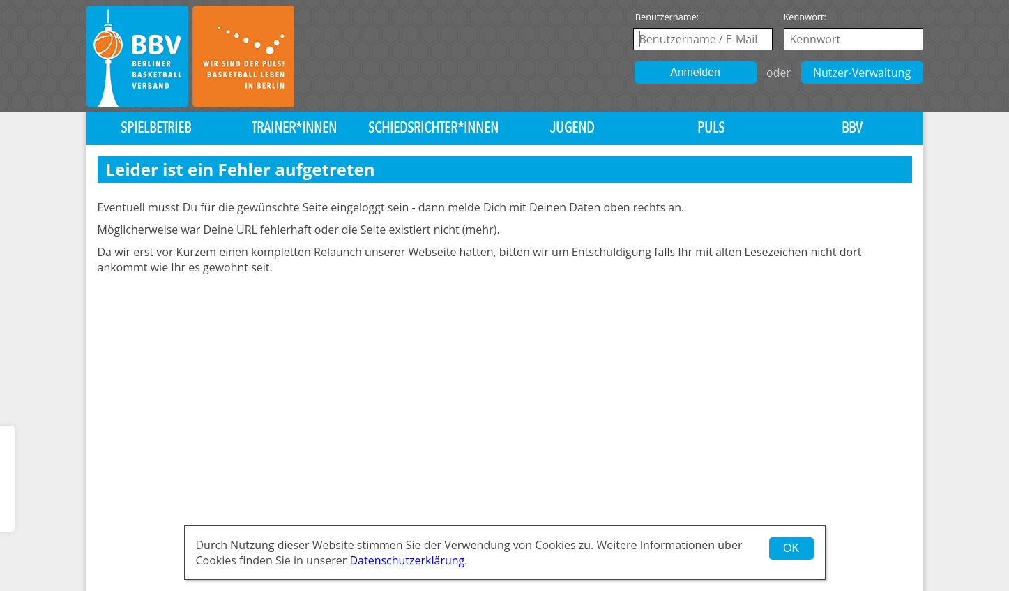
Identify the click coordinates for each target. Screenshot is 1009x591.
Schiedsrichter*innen (433, 128)
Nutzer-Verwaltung (862, 72)
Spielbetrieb (156, 128)
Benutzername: (667, 16)
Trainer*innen (294, 128)
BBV (852, 128)
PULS (710, 128)
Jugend (572, 128)
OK (791, 548)
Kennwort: (805, 16)
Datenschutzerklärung (406, 560)
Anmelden (695, 72)
